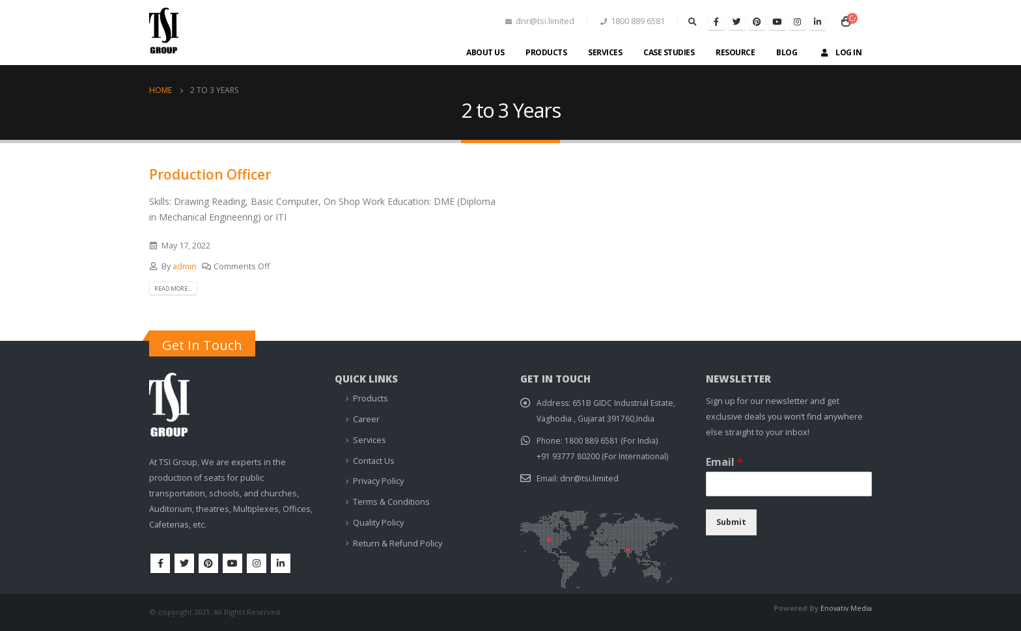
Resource (735, 52)
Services (605, 52)
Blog (786, 52)
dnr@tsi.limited (590, 479)
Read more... (178, 288)
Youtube (232, 563)
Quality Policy (378, 522)
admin (185, 266)
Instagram (256, 563)
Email (724, 463)
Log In (839, 52)
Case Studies (668, 52)
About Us (485, 52)
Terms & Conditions (391, 501)
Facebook (160, 563)
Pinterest (208, 563)
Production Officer (210, 174)
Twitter (184, 563)
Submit (731, 522)
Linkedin (280, 563)
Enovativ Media (845, 608)
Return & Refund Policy (397, 543)
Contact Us (374, 460)
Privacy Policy (378, 481)
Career (366, 419)
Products (545, 52)
